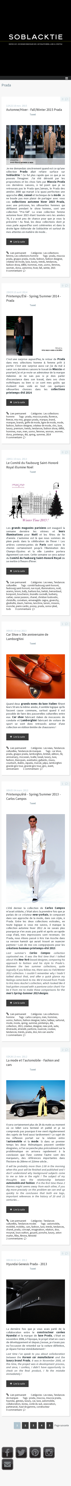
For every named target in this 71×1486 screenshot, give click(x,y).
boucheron (23, 594)
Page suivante (62, 1425)
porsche (43, 1232)
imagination (37, 1229)
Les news (48, 582)
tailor (43, 1020)
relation (49, 1229)
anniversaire (12, 768)
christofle (11, 600)
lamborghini (35, 754)
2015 (53, 267)
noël (58, 588)
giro (44, 766)
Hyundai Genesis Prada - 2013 (26, 1264)
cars (28, 1226)
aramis (9, 591)
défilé (23, 264)
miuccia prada (40, 416)
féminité (32, 1235)
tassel (40, 757)
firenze (9, 419)
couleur (51, 1029)
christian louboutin (48, 597)
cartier (9, 597)
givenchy (54, 600)
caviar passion (21, 597)
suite (56, 1026)
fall (40, 267)
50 (61, 754)
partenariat (12, 1406)
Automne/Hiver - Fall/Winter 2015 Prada (34, 110)
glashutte (11, 603)
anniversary (12, 757)
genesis (19, 1400)
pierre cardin (22, 606)
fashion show (13, 264)
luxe (28, 261)
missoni (55, 603)
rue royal (35, 588)
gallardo (42, 760)
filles (16, 1235)
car (33, 1400)
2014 (48, 434)
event (50, 766)
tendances (51, 261)
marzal (37, 763)
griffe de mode (32, 422)
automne (27, 267)
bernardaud (55, 591)
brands (19, 422)
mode (32, 259)
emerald (22, 1029)
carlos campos (33, 1017)
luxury (34, 261)
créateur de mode (15, 261)
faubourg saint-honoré (18, 588)
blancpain (20, 760)
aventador (32, 760)
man (19, 431)
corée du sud (35, 1404)
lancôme (37, 603)
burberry (53, 594)
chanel (33, 597)
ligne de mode (48, 422)
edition (55, 754)
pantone (31, 1029)
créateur (28, 1026)
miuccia (41, 1398)
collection (11, 1026)
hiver (35, 267)
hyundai (10, 1400)
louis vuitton (22, 1232)
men (40, 264)
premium (18, 428)
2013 (20, 1026)
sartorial (59, 1020)
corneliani (22, 600)
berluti (44, 591)
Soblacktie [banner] (35, 38)
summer (41, 434)
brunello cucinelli (38, 594)
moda (17, 1023)
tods (8, 609)
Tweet (33, 114)
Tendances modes (27, 1223)
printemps (18, 434)
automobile (53, 1223)
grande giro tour (32, 766)
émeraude (11, 1029)
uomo (47, 264)
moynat (10, 1232)
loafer (33, 757)
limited (46, 754)
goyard (33, 1232)
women (10, 267)
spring (32, 434)
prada (52, 255)
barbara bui (34, 591)
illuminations (48, 588)
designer (37, 1026)
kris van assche (45, 1032)
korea (25, 1404)
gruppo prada (21, 259)
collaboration (13, 1404)
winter (46, 267)
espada (29, 763)
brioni (18, 591)
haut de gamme (27, 1406)
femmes (56, 264)
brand (52, 419)
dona (18, 267)
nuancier (41, 1029)
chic (54, 425)
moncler (10, 606)
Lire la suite (19, 241)
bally (24, 591)
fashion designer (53, 259)
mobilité (10, 1226)
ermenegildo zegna (38, 600)
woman (50, 431)
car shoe (56, 751)
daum (20, 603)
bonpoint (11, 594)
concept (26, 1229)
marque (44, 419)
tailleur (50, 1020)
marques (10, 422)
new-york (47, 1026)
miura (51, 760)
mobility (20, 1226)
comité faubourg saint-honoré (43, 585)
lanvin (47, 603)
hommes (32, 264)
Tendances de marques (29, 751)
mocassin (24, 757)
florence (53, 416)
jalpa (45, 763)
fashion (40, 259)
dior (35, 1032)
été (26, 434)
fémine (23, 1235)
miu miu (18, 419)
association (49, 1404)
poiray (33, 606)
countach (11, 763)
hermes (28, 603)
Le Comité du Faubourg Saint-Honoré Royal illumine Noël (32, 465)
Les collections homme (26, 255)
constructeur (43, 1406)
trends (42, 261)
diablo (20, 763)
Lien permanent (16, 253)
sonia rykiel (51, 606)
